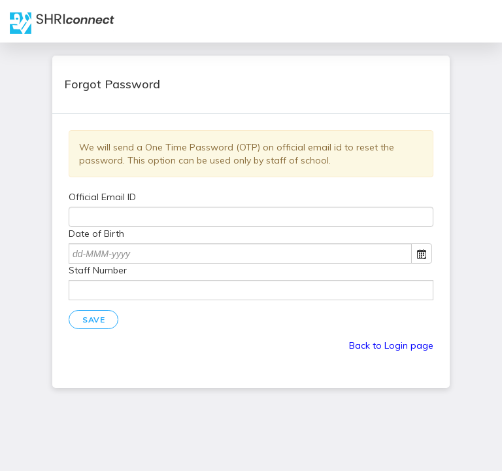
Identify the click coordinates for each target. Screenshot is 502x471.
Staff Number (98, 270)
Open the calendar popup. (421, 253)
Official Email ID (102, 197)
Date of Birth (96, 233)
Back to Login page (391, 345)
